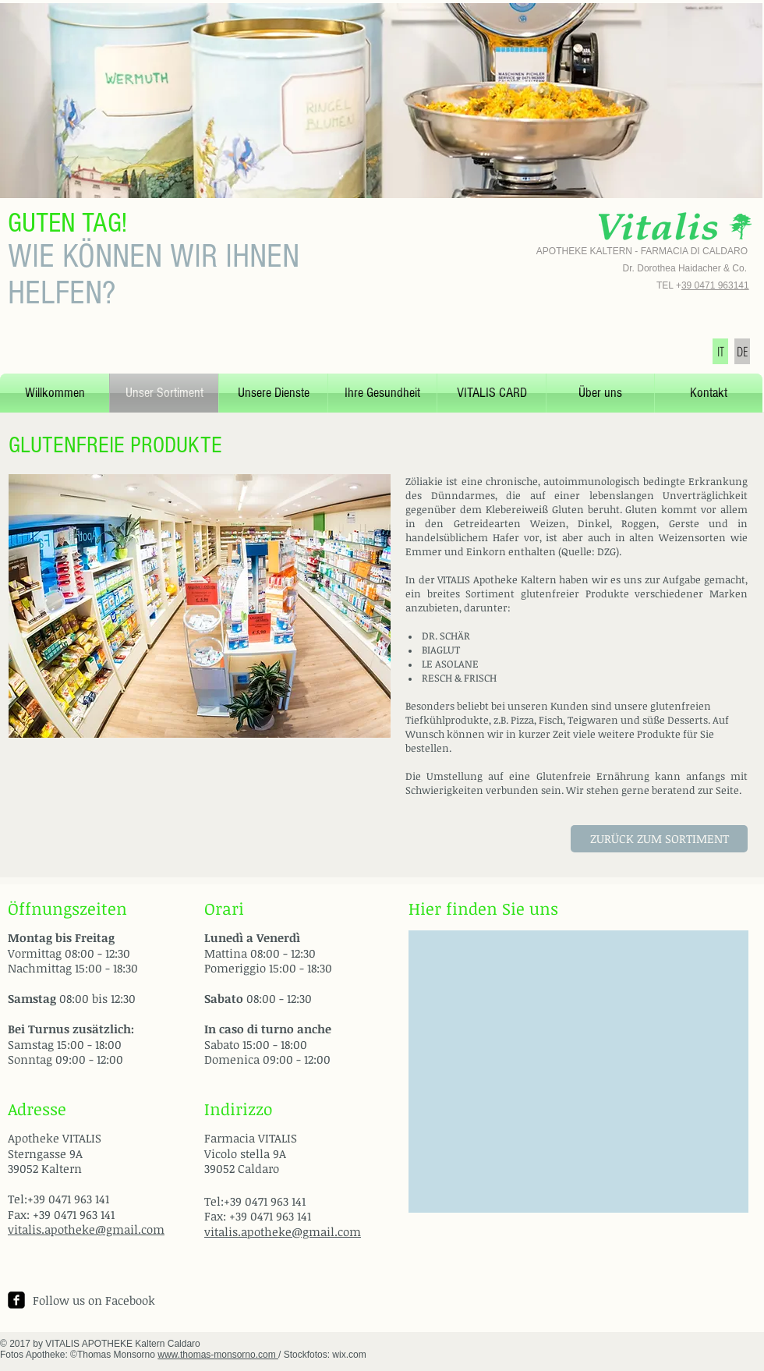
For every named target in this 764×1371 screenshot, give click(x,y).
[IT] (720, 351)
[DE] (742, 351)
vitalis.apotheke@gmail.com (86, 1229)
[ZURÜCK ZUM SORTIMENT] (659, 838)
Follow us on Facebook (94, 1300)
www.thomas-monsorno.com (217, 1354)
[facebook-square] (16, 1300)
